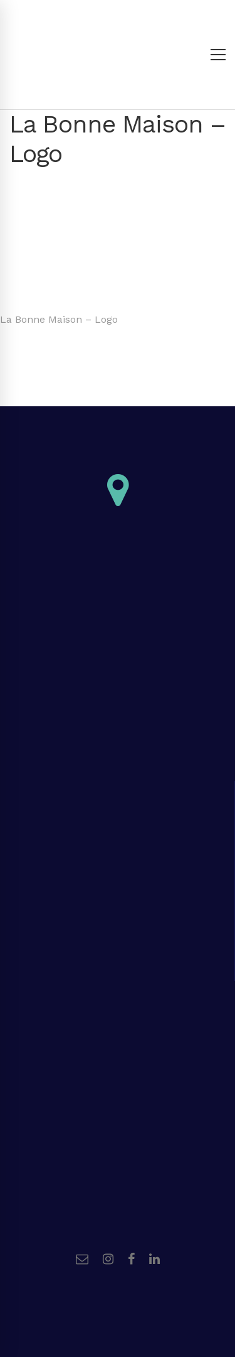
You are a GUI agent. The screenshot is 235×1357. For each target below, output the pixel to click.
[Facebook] (131, 1259)
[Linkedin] (154, 1259)
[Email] (82, 1259)
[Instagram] (108, 1259)
